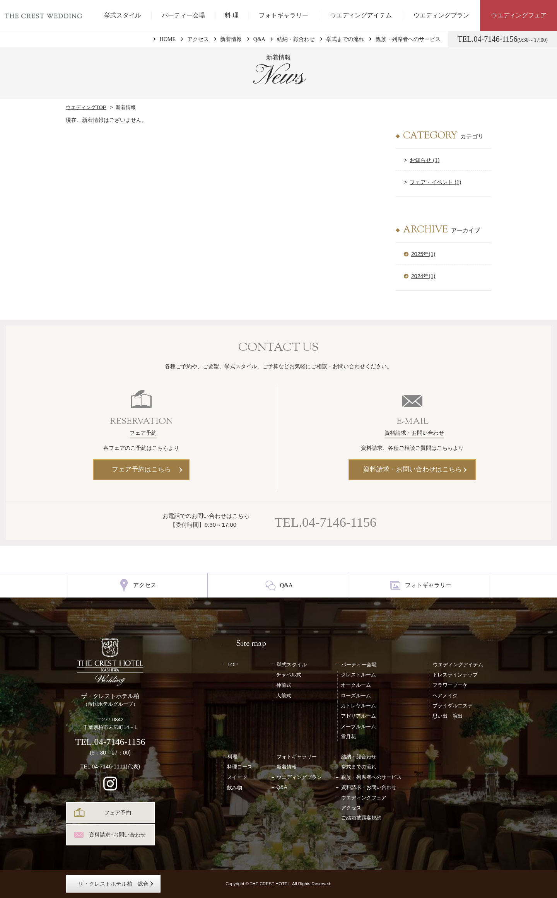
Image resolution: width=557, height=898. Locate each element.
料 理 (232, 15)
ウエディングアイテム (361, 15)
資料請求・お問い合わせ (368, 787)
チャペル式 (288, 675)
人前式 (283, 695)
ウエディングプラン (441, 15)
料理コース (239, 767)
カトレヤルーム (358, 705)
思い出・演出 (447, 716)
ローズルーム (356, 695)
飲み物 (234, 787)
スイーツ (237, 777)
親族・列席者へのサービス (408, 39)
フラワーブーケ (450, 685)
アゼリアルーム (358, 716)
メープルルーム (358, 726)
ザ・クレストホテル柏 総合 (113, 884)
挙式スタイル (122, 15)
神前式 (283, 685)
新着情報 (231, 39)
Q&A (259, 39)
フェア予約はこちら (141, 469)
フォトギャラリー (283, 15)
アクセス (198, 39)
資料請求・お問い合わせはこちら (412, 469)
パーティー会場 (183, 15)
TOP (232, 665)
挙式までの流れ (345, 39)
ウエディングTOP (86, 107)
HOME (168, 39)
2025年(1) (423, 254)
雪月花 (348, 736)
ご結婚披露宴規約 (361, 818)
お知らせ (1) (424, 160)
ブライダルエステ (452, 705)
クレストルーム (358, 675)
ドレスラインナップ (455, 675)
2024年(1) (423, 276)
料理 (232, 757)
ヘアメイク (445, 695)
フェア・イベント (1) (435, 182)
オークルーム (356, 685)
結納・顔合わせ (296, 39)
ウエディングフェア (519, 15)
